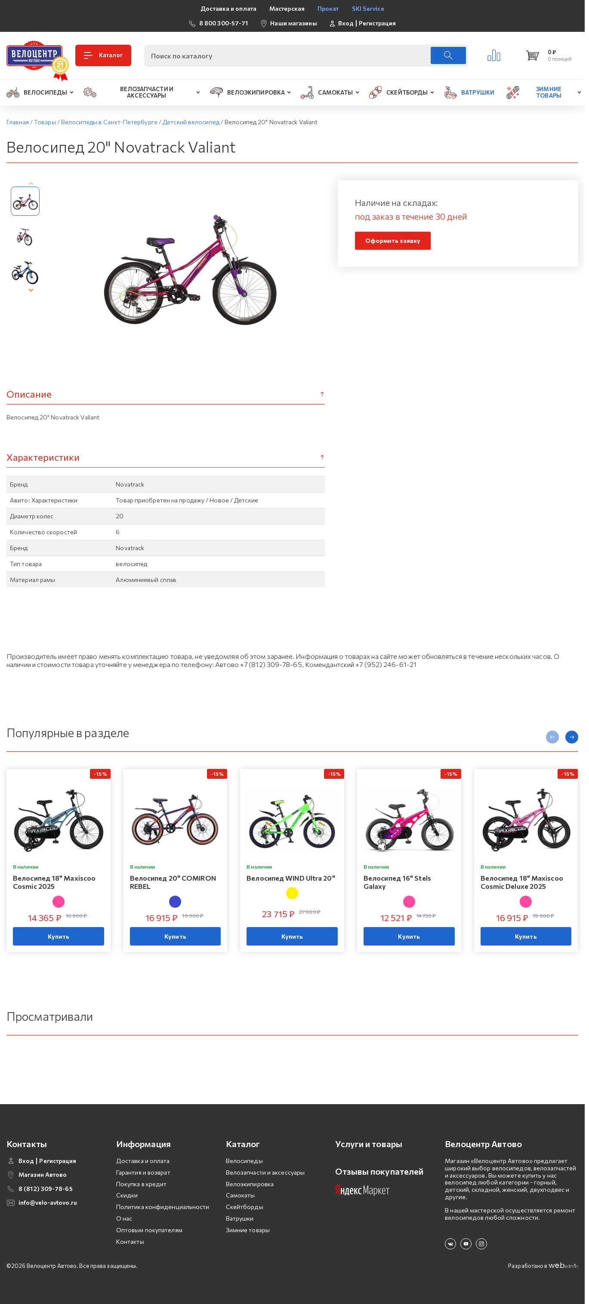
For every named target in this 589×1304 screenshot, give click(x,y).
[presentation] (31, 184)
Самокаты (240, 1195)
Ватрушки (240, 1218)
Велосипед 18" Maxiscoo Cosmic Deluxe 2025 (522, 882)
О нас (124, 1218)
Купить (59, 936)
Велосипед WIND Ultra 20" (291, 878)
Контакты (130, 1241)
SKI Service (368, 8)
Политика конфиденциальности (163, 1206)
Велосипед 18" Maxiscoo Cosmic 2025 (54, 882)
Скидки (127, 1195)
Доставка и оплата (228, 8)
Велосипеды (244, 1160)
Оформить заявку (393, 240)
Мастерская (287, 8)
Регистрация (377, 23)
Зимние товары (248, 1230)
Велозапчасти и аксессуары (265, 1172)
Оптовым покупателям (149, 1230)
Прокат (328, 8)
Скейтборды (244, 1206)
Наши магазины (293, 23)
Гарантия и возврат (143, 1172)
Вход (346, 23)
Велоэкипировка (250, 1184)
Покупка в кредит (141, 1184)
